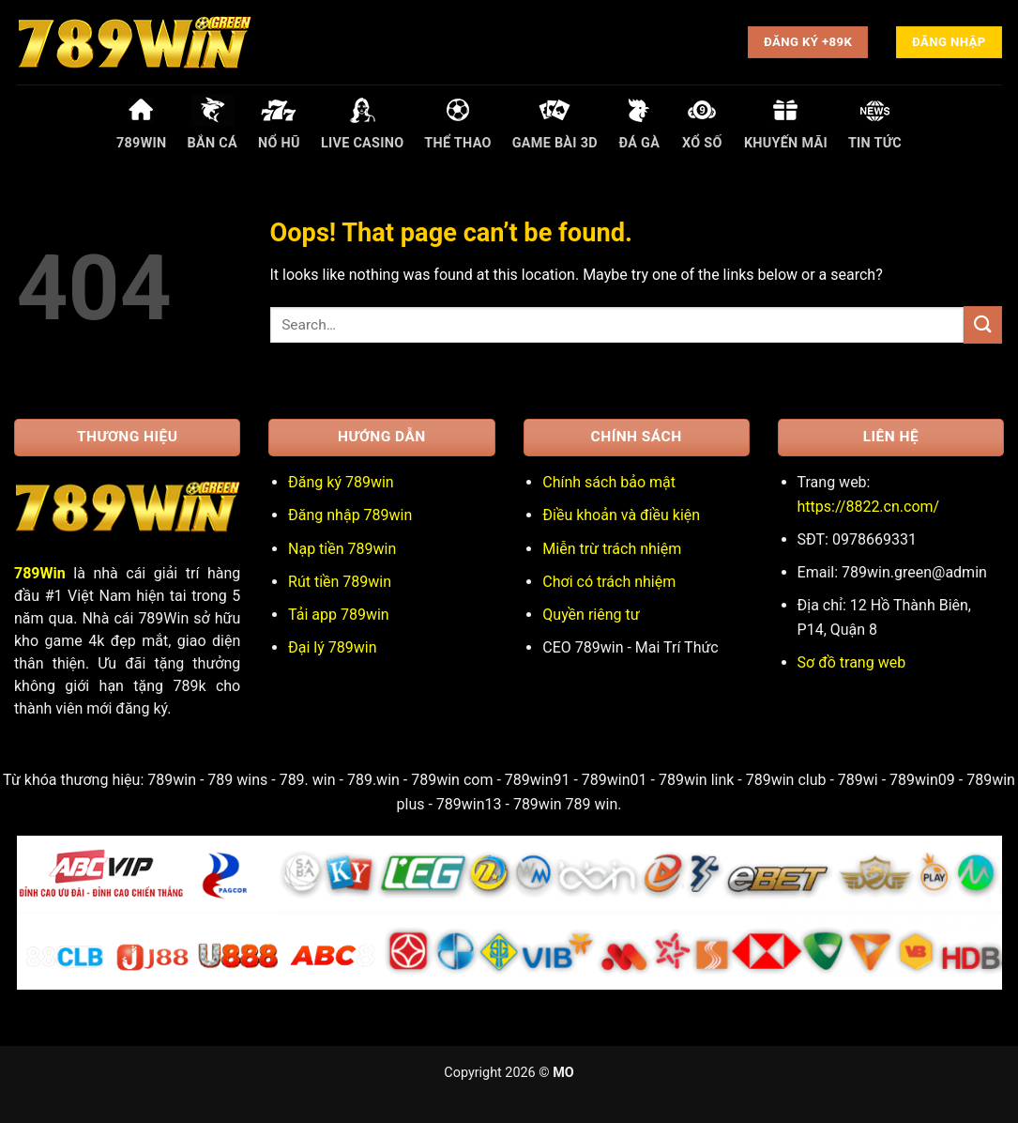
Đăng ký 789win (341, 482)
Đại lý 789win (332, 647)
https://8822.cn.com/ (869, 506)
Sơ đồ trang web (852, 662)
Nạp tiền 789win (342, 549)
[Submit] (982, 324)
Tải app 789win (338, 614)
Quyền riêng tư (590, 614)
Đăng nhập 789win (350, 515)
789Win (40, 573)
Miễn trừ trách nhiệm (611, 549)
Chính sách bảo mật (609, 482)
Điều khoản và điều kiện (621, 515)
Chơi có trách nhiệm (609, 582)
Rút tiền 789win (339, 582)
